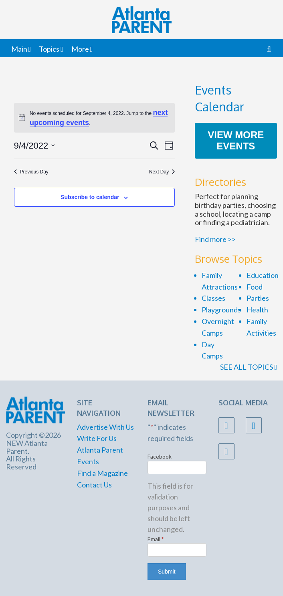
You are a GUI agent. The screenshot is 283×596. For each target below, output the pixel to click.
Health (257, 309)
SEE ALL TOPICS (248, 366)
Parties (258, 298)
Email (156, 539)
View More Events (236, 140)
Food (255, 286)
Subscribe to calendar (90, 197)
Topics (49, 48)
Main (19, 48)
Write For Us (97, 438)
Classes (213, 298)
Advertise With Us (105, 427)
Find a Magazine (102, 473)
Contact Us (94, 484)
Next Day (162, 172)
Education (263, 275)
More (80, 48)
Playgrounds (221, 309)
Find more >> (215, 239)
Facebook (160, 456)
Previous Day (31, 172)
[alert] (94, 118)
